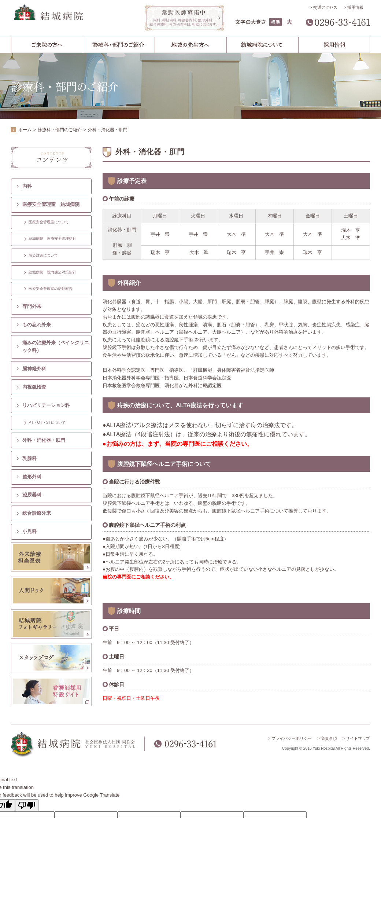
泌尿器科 (31, 494)
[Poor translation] (26, 805)
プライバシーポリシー (291, 738)
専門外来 (31, 306)
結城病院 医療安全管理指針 (52, 238)
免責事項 (329, 738)
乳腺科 (29, 458)
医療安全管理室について (49, 222)
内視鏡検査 (34, 387)
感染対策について (43, 255)
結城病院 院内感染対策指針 (52, 272)
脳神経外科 (34, 368)
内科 (27, 186)
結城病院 (73, 19)
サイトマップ (358, 738)
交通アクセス (325, 7)
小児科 (29, 531)
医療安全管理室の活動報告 (51, 289)
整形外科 (31, 477)
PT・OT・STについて (47, 422)
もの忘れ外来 (36, 324)
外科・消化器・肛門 (43, 440)
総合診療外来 (36, 513)
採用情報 (355, 7)
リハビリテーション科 (46, 405)
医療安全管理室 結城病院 (50, 204)
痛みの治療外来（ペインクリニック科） (55, 346)
